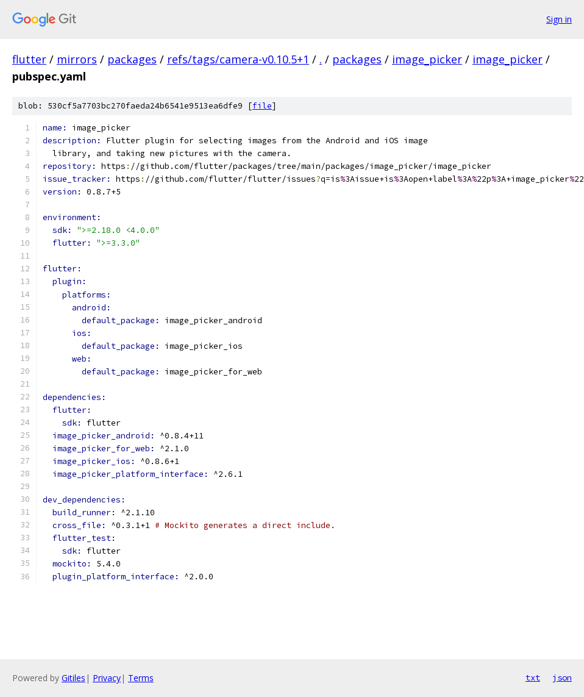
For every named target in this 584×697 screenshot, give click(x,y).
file (262, 106)
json (562, 677)
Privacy (107, 678)
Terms (141, 678)
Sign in (559, 19)
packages (132, 59)
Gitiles (73, 678)
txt (532, 677)
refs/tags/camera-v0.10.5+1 (238, 59)
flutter (29, 59)
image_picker (427, 59)
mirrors (77, 59)
